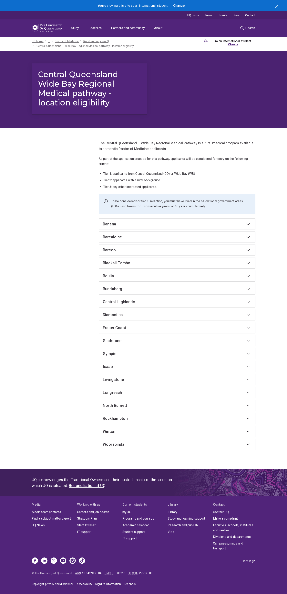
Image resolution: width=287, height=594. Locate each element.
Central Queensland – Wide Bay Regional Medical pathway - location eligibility (85, 46)
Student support (133, 532)
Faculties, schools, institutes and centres (233, 527)
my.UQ (126, 512)
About (158, 28)
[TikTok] (82, 561)
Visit (171, 532)
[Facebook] (35, 561)
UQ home (193, 15)
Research (95, 28)
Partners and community (128, 28)
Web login (249, 561)
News (208, 15)
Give (236, 15)
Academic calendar (135, 525)
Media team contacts (46, 512)
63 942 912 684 (91, 573)
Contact (250, 15)
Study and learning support (186, 518)
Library (172, 512)
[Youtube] (63, 561)
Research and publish (183, 525)
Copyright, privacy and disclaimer (52, 584)
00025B (121, 573)
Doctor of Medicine (67, 41)
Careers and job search (93, 512)
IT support (84, 532)
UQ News (38, 525)
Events (223, 15)
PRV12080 (145, 573)
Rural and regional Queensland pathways (97, 41)
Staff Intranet (86, 525)
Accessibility (84, 584)
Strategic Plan (87, 518)
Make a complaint (225, 518)
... (49, 41)
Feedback (130, 584)
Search (277, 7)
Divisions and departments (232, 537)
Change (179, 5)
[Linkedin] (44, 561)
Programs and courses (138, 518)
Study (75, 28)
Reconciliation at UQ (87, 485)
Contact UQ (221, 512)
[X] (54, 561)
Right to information (108, 584)
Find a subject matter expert (51, 518)
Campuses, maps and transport (228, 546)
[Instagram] (72, 561)
